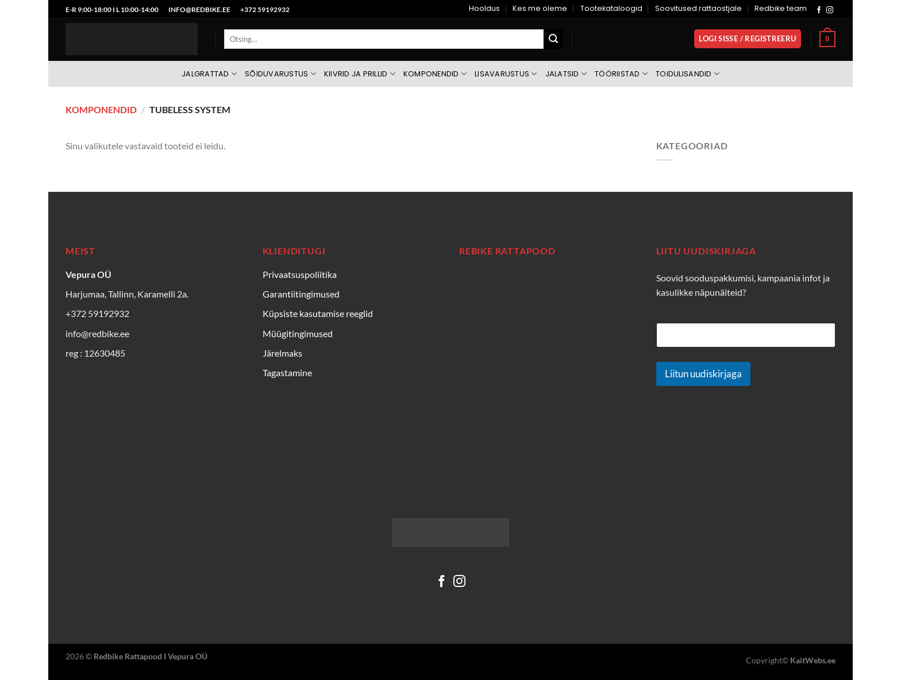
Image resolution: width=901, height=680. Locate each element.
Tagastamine (287, 372)
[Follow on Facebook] (818, 10)
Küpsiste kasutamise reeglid (318, 313)
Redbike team (780, 8)
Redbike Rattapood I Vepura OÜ (150, 656)
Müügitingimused (298, 333)
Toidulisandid (687, 73)
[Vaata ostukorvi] (827, 39)
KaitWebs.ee (812, 660)
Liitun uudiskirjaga (703, 374)
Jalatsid (566, 73)
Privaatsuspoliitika (300, 274)
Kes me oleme (540, 8)
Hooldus (484, 8)
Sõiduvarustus (280, 73)
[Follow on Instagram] (829, 10)
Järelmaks (282, 352)
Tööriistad (621, 73)
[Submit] (553, 39)
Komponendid (435, 73)
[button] (748, 38)
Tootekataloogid (611, 8)
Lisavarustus (506, 73)
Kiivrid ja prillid (359, 73)
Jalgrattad (209, 73)
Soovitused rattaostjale (698, 8)
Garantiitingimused (301, 293)
